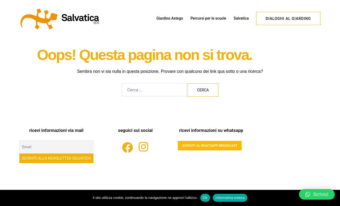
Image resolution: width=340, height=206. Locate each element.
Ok (205, 198)
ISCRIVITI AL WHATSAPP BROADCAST (209, 145)
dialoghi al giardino (288, 18)
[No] (333, 197)
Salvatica (241, 18)
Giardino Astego (169, 18)
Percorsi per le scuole (208, 18)
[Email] (56, 147)
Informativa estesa (230, 198)
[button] (317, 194)
